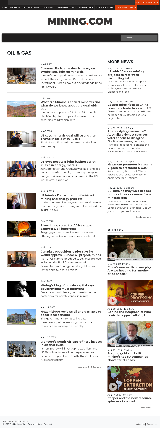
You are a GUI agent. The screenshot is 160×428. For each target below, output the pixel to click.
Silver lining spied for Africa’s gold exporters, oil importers (66, 227)
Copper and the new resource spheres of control (130, 399)
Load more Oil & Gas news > (90, 367)
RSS (74, 7)
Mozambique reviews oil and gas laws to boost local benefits (71, 313)
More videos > (147, 407)
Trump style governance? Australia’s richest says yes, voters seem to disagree (128, 134)
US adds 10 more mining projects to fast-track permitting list (126, 75)
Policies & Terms (10, 421)
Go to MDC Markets (146, 2)
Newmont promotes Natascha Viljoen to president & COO (130, 166)
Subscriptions (104, 7)
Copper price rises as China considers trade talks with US (129, 106)
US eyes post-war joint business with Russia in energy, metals (68, 163)
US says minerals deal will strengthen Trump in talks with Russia (68, 137)
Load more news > (144, 217)
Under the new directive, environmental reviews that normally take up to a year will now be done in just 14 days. (71, 206)
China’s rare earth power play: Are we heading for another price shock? (130, 271)
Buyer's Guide (31, 7)
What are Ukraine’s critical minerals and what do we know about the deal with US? (70, 105)
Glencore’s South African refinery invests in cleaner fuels (71, 343)
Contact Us (152, 424)
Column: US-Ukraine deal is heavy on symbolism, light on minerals (68, 70)
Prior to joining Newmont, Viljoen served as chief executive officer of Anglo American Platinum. (127, 174)
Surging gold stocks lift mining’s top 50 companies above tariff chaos (128, 357)
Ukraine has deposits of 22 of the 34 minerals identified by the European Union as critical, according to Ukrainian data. (68, 116)
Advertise (62, 7)
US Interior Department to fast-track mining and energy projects (68, 197)
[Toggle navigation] (3, 37)
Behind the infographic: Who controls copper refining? (129, 313)
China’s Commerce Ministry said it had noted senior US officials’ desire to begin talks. (129, 115)
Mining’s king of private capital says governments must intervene (67, 287)
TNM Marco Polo (126, 7)
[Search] (139, 38)
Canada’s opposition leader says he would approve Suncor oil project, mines (71, 253)
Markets (15, 7)
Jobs (4, 7)
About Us (24, 421)
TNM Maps (47, 7)
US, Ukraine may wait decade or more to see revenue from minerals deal (129, 194)
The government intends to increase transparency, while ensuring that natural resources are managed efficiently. (67, 322)
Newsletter (86, 7)
